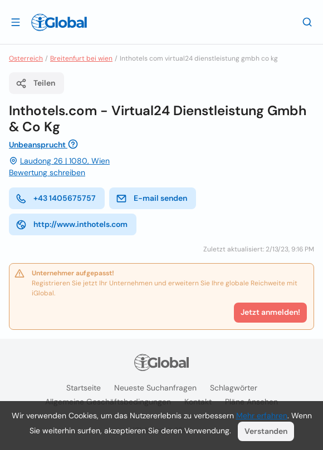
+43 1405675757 (56, 198)
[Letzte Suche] (307, 22)
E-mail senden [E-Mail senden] (151, 198)
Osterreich (26, 58)
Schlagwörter (233, 388)
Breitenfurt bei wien (81, 58)
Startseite (83, 388)
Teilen (35, 83)
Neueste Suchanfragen (155, 388)
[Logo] (59, 22)
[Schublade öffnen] (15, 22)
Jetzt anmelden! (270, 312)
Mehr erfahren (261, 416)
